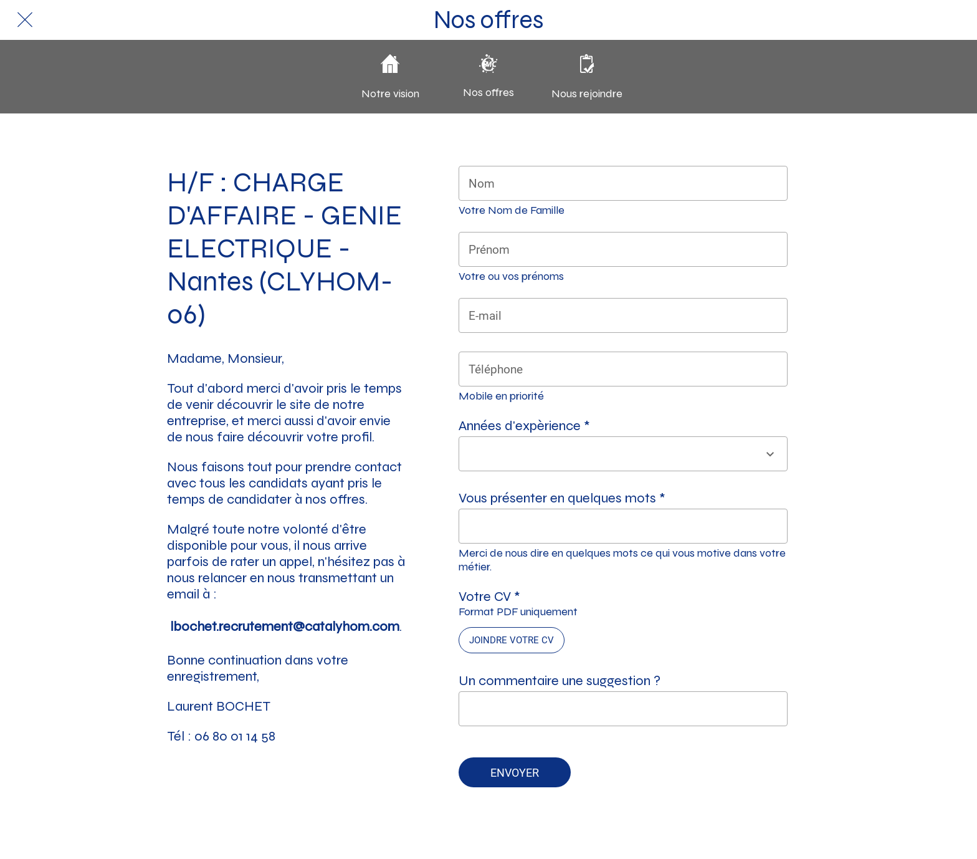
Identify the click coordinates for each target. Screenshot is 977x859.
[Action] (952, 20)
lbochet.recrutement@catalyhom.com (284, 626)
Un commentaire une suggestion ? (559, 681)
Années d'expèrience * (524, 426)
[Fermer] (24, 19)
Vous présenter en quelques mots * (562, 498)
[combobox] (612, 454)
